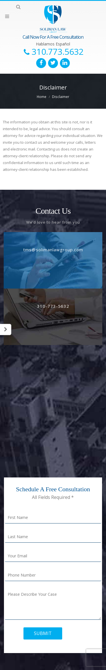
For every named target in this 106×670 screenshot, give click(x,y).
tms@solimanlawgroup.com (53, 249)
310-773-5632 (53, 306)
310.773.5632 (58, 51)
